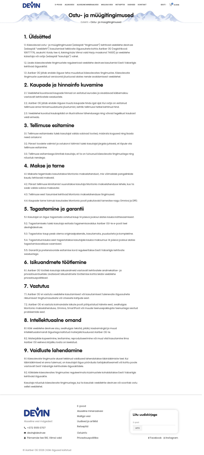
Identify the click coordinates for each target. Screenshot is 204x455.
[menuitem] (164, 5)
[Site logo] (32, 5)
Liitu (137, 429)
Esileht (84, 23)
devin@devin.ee (33, 228)
